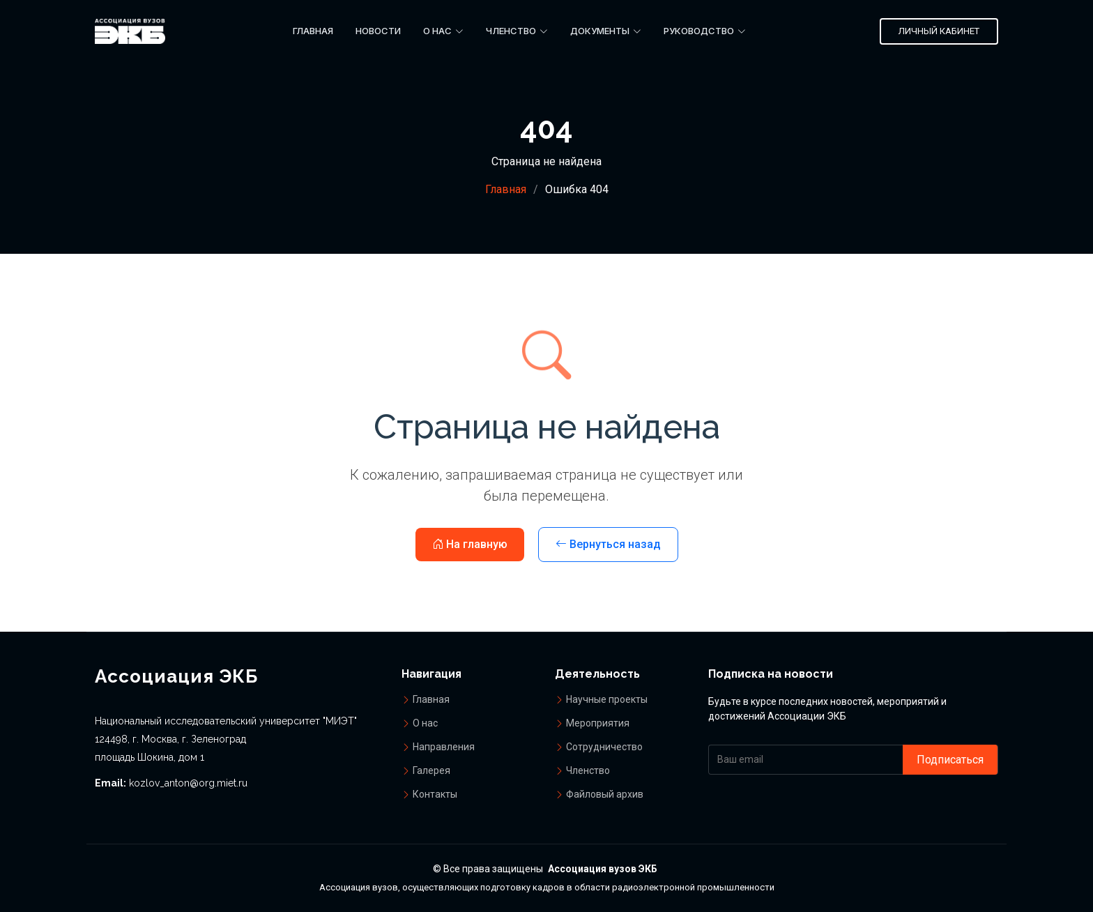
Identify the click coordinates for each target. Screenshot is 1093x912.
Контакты (435, 794)
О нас (425, 723)
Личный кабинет (939, 31)
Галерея (431, 770)
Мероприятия (597, 723)
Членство (588, 770)
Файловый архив (604, 794)
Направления (444, 747)
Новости (378, 30)
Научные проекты (607, 699)
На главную (469, 544)
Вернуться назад (608, 544)
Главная (313, 30)
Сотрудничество (604, 747)
